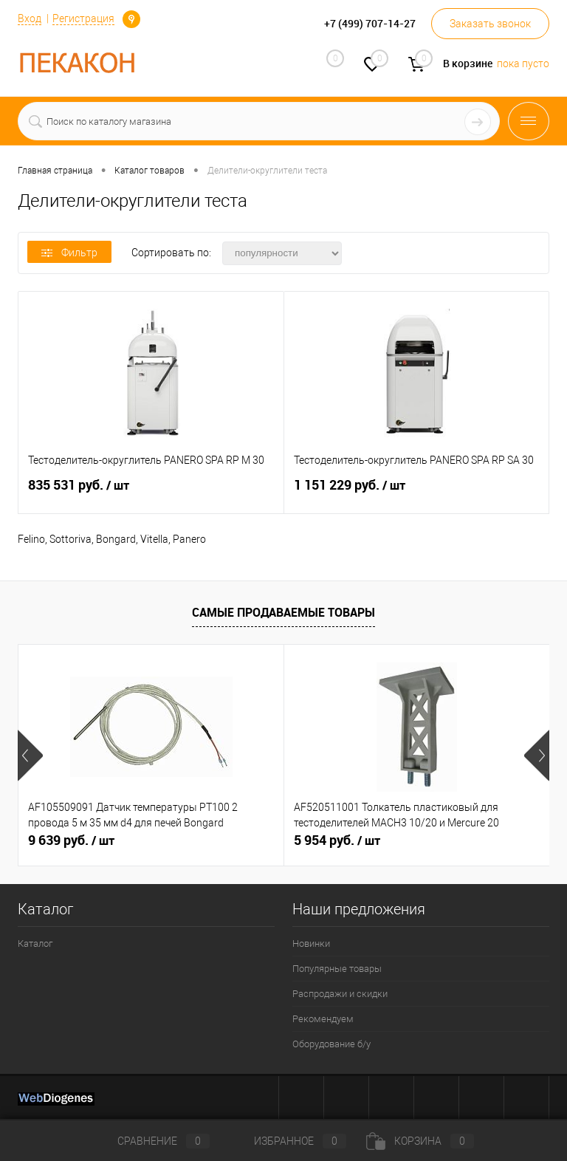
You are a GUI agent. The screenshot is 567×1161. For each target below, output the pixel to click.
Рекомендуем (323, 1018)
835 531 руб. (151, 493)
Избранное (288, 1141)
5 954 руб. (337, 840)
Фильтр (69, 252)
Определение (131, 19)
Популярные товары (337, 968)
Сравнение (151, 1141)
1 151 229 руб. (417, 493)
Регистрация (83, 18)
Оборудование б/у (331, 1043)
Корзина (420, 1141)
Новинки (311, 943)
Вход (29, 18)
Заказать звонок (490, 24)
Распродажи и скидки (340, 993)
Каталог (35, 943)
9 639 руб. (71, 840)
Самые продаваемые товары (283, 612)
